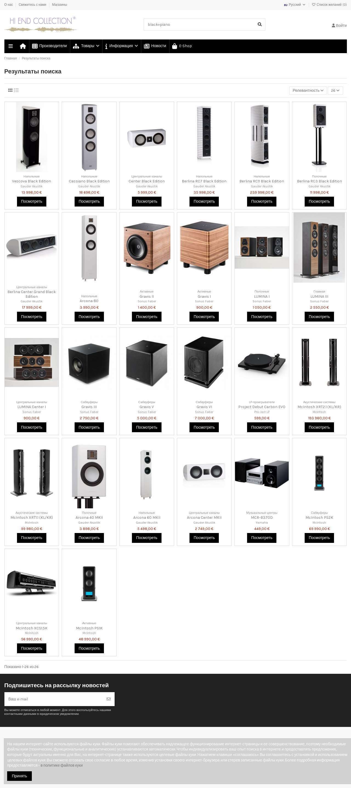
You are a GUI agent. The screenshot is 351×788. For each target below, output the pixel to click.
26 (335, 90)
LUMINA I (262, 296)
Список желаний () (329, 5)
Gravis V (147, 407)
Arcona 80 (89, 301)
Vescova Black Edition (31, 181)
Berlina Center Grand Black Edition (31, 294)
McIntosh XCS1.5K (31, 628)
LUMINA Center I (31, 407)
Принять (19, 776)
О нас (9, 5)
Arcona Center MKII (204, 517)
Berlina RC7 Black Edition (204, 181)
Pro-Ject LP (262, 412)
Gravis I (204, 296)
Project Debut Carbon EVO (261, 407)
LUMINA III (319, 296)
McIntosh (319, 412)
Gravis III (89, 407)
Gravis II (147, 296)
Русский (295, 5)
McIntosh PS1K (89, 628)
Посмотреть (31, 201)
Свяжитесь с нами (33, 5)
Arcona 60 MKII (146, 517)
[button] (121, 46)
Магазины (59, 5)
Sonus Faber (147, 301)
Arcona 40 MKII (89, 517)
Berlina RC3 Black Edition (319, 181)
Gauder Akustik (32, 186)
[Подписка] (108, 699)
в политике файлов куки (62, 765)
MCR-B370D (262, 517)
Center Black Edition (147, 181)
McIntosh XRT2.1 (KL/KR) (319, 407)
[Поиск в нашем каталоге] (259, 24)
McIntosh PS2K (319, 517)
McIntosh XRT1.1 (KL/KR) (31, 517)
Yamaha (262, 523)
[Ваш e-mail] (54, 699)
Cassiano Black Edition (89, 181)
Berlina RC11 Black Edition (261, 181)
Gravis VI (204, 407)
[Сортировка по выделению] (308, 90)
